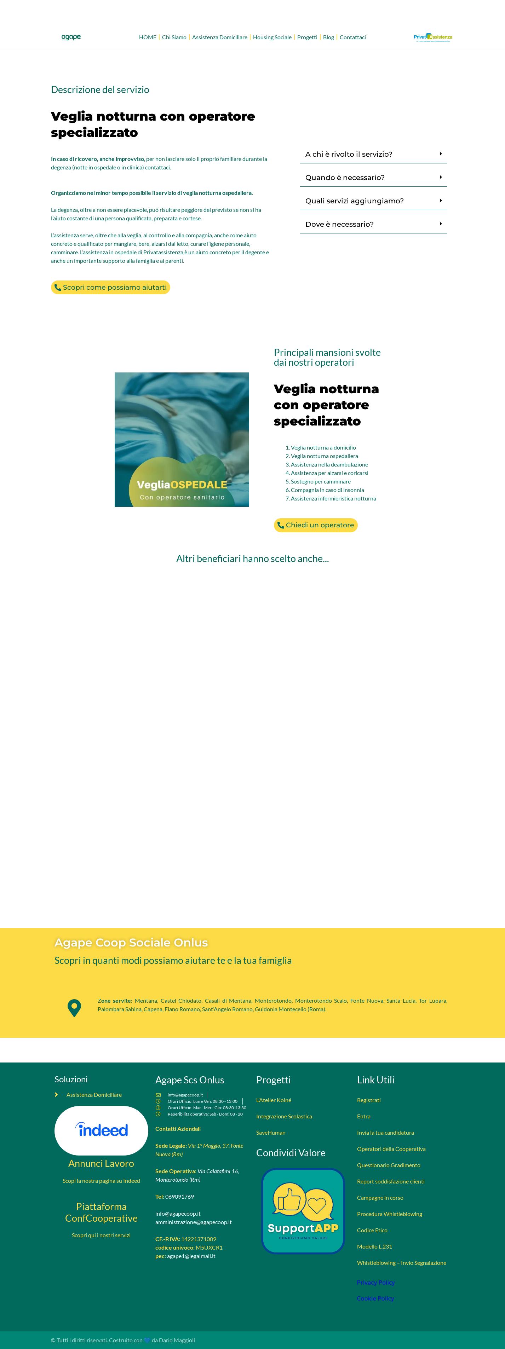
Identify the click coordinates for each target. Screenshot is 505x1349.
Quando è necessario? (345, 177)
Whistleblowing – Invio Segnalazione (401, 1262)
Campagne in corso (380, 1197)
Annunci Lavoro (101, 1163)
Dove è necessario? (339, 224)
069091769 (179, 1196)
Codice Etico (372, 1230)
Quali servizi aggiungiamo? (354, 201)
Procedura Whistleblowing (389, 1213)
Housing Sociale (272, 37)
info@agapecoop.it (178, 1213)
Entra (364, 1116)
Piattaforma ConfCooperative (101, 1212)
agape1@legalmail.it (191, 1255)
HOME (147, 37)
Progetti (307, 37)
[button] (373, 154)
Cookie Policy (375, 1298)
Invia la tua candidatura (385, 1132)
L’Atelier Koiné (273, 1099)
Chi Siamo (174, 37)
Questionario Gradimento (388, 1165)
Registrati (369, 1099)
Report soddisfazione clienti (391, 1181)
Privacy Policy (376, 1282)
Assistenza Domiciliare (219, 37)
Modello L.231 (374, 1246)
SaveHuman (271, 1132)
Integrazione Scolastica (284, 1116)
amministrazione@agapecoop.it (193, 1221)
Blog (328, 37)
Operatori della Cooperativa (391, 1148)
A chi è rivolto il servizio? (348, 154)
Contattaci (353, 37)
